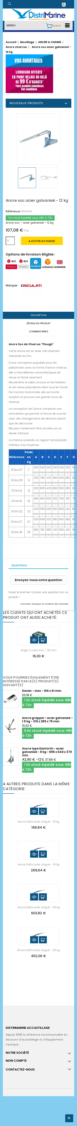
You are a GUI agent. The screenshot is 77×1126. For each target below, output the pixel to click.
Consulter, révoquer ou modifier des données (44, 603)
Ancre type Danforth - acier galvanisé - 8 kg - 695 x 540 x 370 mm (47, 752)
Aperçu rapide (34, 639)
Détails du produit (38, 323)
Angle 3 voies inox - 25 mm (39, 650)
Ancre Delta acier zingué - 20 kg (38, 950)
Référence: (13, 211)
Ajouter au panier (42, 241)
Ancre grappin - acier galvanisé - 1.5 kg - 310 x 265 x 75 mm (47, 719)
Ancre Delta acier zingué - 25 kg (38, 907)
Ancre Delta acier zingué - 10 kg (38, 822)
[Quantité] (10, 241)
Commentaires (38, 331)
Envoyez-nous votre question (38, 580)
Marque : (12, 285)
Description (38, 315)
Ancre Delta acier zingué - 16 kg (38, 864)
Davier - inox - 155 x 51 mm (41, 691)
